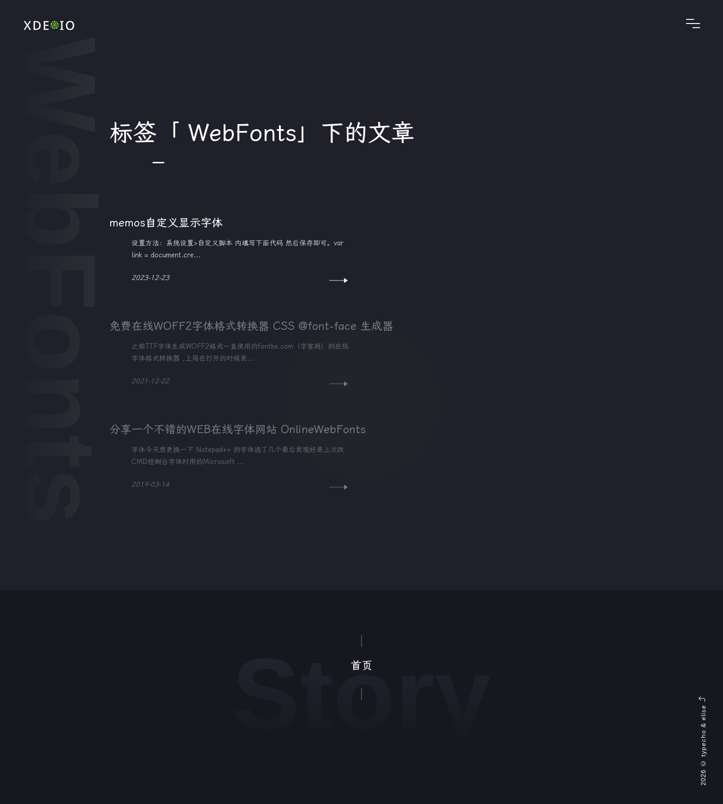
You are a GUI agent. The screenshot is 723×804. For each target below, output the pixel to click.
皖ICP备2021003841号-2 (361, 774)
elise (703, 713)
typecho (703, 743)
